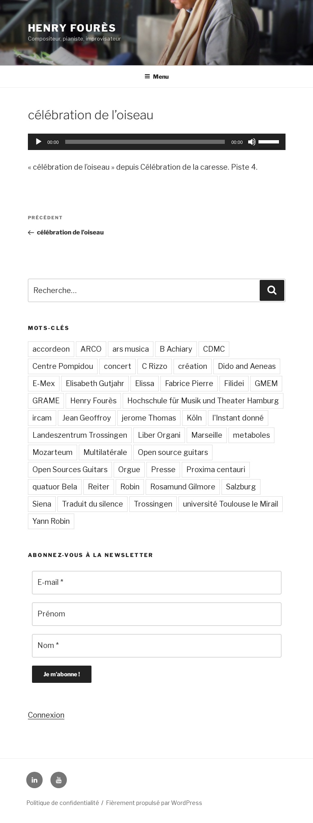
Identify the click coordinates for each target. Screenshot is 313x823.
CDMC (214, 349)
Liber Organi (159, 435)
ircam (42, 418)
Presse (163, 469)
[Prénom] (156, 614)
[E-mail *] (156, 582)
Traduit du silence (92, 504)
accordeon (51, 349)
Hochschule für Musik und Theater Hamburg (203, 400)
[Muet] (252, 142)
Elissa (144, 383)
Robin (129, 486)
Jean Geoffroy (86, 418)
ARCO (91, 349)
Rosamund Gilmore (182, 486)
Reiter (99, 486)
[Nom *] (156, 645)
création (192, 366)
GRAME (45, 400)
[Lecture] (38, 142)
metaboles (251, 435)
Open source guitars (173, 452)
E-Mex (43, 383)
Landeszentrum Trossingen (79, 435)
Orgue (129, 469)
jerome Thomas (149, 418)
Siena (41, 504)
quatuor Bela (54, 486)
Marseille (206, 435)
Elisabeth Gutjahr (95, 383)
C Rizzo (154, 366)
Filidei (234, 383)
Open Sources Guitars (69, 469)
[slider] (145, 142)
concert (117, 366)
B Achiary (176, 349)
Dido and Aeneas (247, 366)
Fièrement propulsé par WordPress (154, 802)
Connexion (46, 715)
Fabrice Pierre (189, 383)
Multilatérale (105, 452)
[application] (157, 142)
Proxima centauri (215, 469)
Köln (194, 418)
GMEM (266, 383)
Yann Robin (51, 521)
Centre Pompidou (62, 366)
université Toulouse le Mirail (230, 504)
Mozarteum (52, 452)
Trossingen (153, 504)
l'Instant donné (238, 418)
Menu (156, 76)
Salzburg (241, 486)
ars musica (130, 349)
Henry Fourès (72, 28)
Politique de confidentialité (62, 802)
